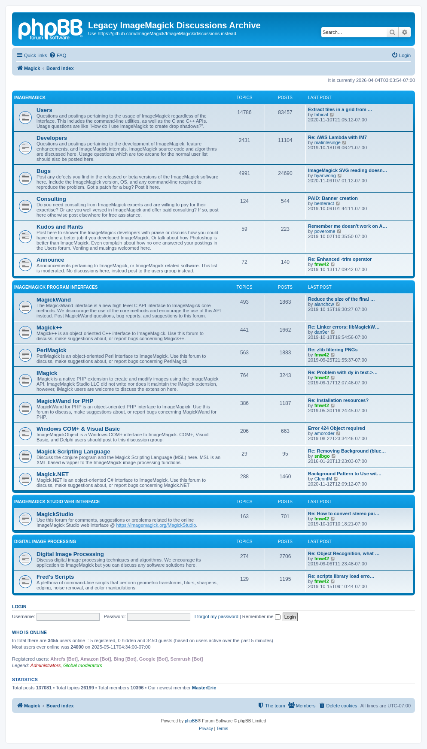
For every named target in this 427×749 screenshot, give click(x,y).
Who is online (29, 632)
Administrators (45, 665)
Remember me (261, 616)
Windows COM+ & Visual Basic (78, 429)
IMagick (47, 373)
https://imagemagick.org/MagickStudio (156, 525)
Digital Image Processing (45, 541)
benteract (324, 203)
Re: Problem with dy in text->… (343, 372)
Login (19, 606)
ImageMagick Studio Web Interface (57, 501)
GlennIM (323, 478)
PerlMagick (52, 350)
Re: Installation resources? (338, 400)
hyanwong (325, 175)
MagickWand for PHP (65, 401)
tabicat (321, 114)
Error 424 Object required (336, 428)
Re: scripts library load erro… (341, 576)
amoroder (324, 433)
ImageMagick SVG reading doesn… (347, 170)
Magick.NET (53, 474)
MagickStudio (55, 514)
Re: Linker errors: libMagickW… (344, 326)
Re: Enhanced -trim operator (340, 259)
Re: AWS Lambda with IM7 (337, 137)
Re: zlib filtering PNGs (333, 349)
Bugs (44, 171)
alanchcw (324, 304)
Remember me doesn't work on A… (347, 226)
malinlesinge (327, 142)
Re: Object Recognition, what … (344, 553)
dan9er (321, 332)
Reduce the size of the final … (341, 299)
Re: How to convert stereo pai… (343, 513)
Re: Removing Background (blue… (347, 450)
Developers (52, 138)
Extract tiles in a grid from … (340, 109)
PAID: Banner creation (333, 198)
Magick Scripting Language (73, 451)
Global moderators (82, 665)
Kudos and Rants (60, 226)
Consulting (51, 199)
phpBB (191, 721)
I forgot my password (216, 616)
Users (44, 110)
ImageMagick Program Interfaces (56, 287)
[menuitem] (57, 55)
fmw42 (321, 264)
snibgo (322, 456)
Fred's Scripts (55, 577)
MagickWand (54, 299)
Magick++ (49, 327)
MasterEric (204, 687)
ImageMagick (30, 97)
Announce (50, 260)
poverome (325, 231)
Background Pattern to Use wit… (344, 473)
